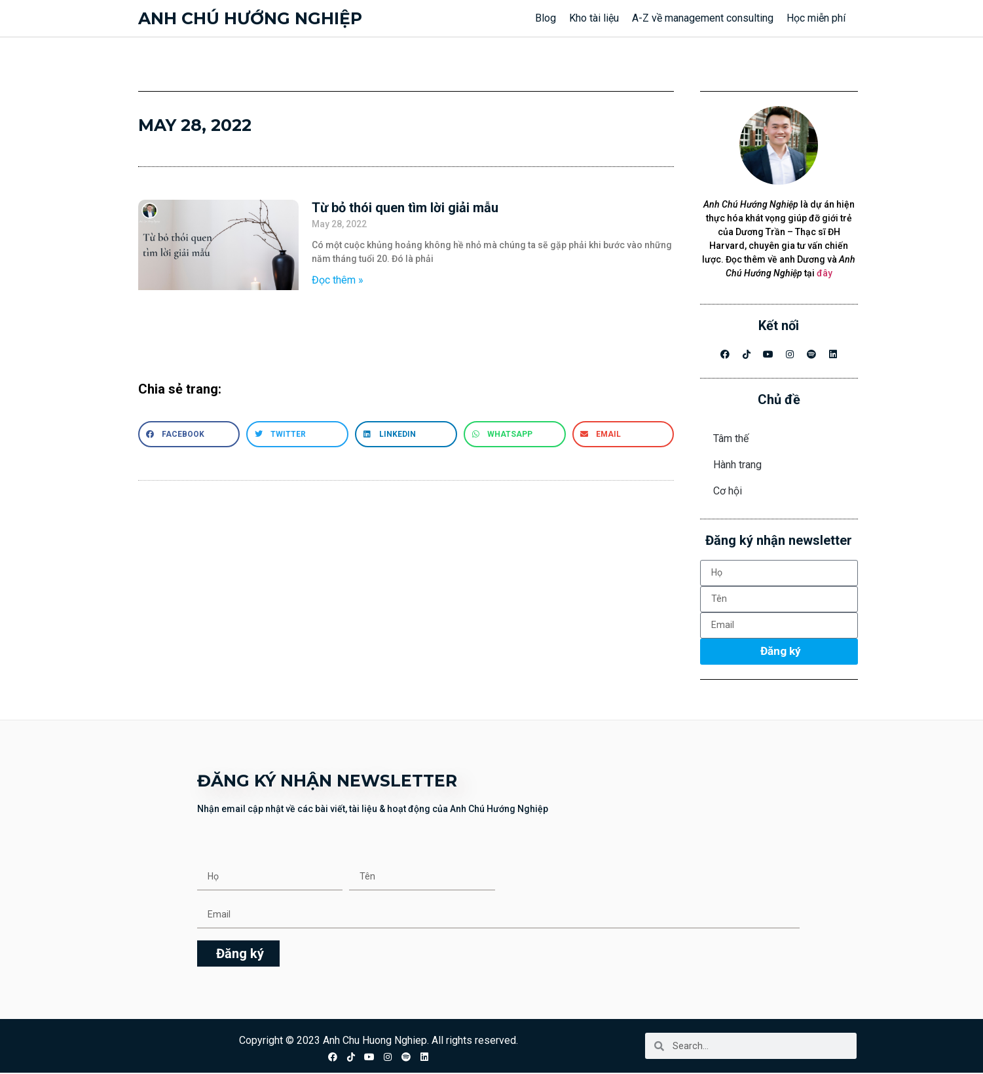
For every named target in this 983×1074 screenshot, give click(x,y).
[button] (189, 434)
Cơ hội (727, 491)
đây (824, 273)
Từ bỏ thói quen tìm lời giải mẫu (405, 207)
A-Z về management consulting (702, 18)
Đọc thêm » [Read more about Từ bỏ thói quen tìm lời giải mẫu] (337, 280)
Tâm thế (731, 438)
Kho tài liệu (594, 18)
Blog (545, 18)
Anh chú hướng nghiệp (250, 18)
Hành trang (737, 464)
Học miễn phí (816, 18)
